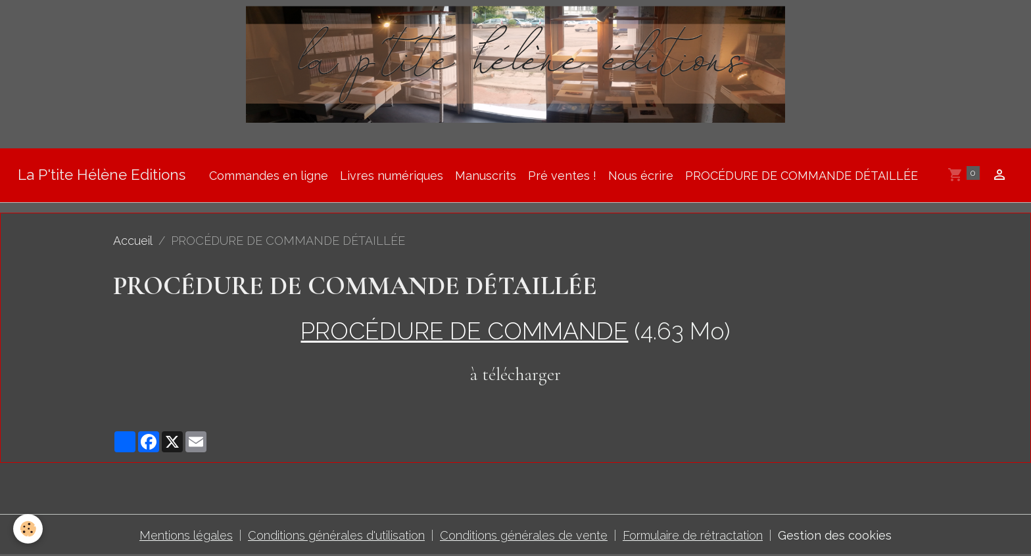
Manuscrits (485, 175)
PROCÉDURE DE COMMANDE (464, 331)
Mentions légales (186, 535)
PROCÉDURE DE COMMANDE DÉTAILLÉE (801, 175)
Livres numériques (391, 175)
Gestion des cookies (835, 535)
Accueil (133, 240)
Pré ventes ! (562, 175)
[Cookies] (28, 529)
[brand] (101, 175)
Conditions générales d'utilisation (336, 535)
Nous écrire (640, 175)
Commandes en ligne (268, 175)
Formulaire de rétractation (693, 535)
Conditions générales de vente (524, 535)
